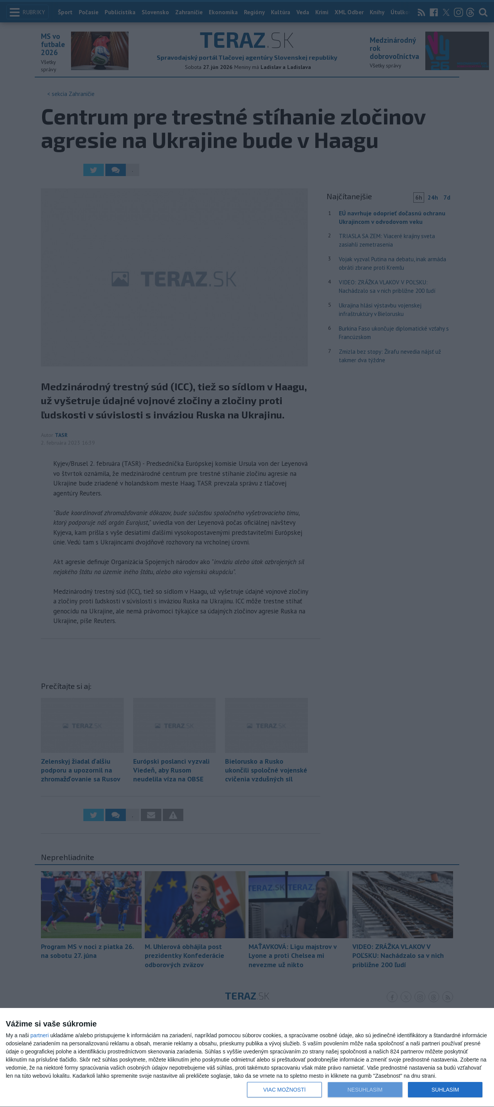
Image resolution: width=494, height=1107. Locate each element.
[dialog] (247, 1057)
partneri (39, 1035)
